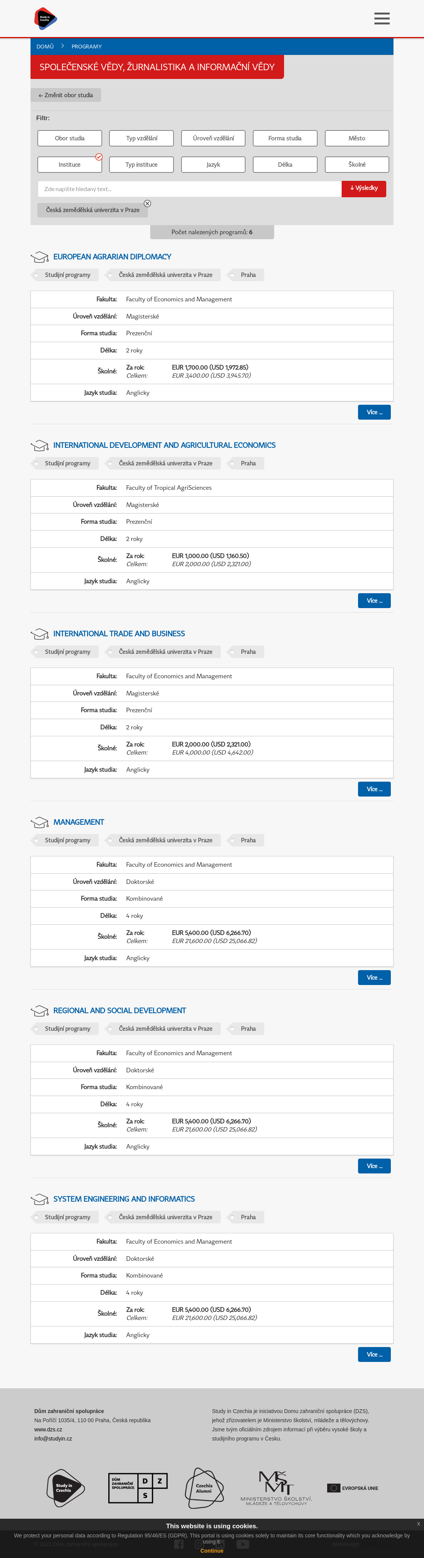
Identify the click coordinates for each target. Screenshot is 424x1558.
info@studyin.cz (53, 1439)
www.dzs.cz (48, 1429)
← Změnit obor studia (66, 95)
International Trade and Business (119, 633)
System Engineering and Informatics (124, 1198)
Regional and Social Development (119, 1010)
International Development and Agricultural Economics (164, 445)
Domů (45, 46)
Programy (87, 46)
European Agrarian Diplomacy (112, 256)
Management (78, 822)
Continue (212, 1551)
